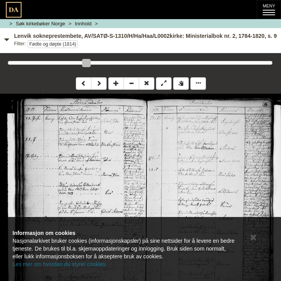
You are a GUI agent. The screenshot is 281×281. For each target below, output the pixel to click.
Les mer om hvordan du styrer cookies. (60, 264)
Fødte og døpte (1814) (52, 44)
